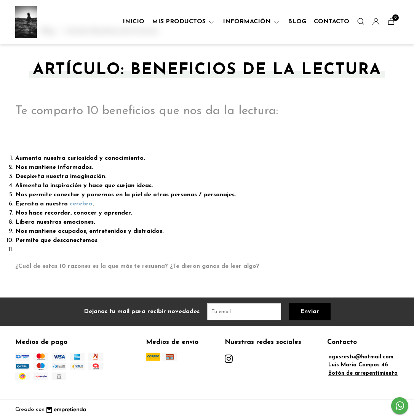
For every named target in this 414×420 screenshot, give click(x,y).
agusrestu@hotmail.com (360, 357)
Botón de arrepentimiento (363, 373)
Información (251, 22)
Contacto (331, 22)
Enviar (309, 312)
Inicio (133, 22)
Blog (297, 22)
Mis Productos (183, 22)
